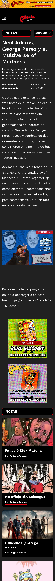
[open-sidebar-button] (4, 18)
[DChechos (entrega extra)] (27, 524)
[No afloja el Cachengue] (27, 478)
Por (16, 455)
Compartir (43, 33)
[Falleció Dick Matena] (27, 432)
